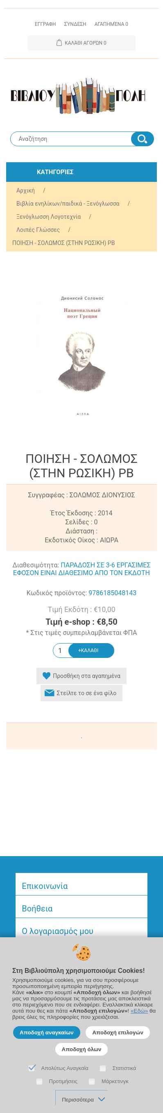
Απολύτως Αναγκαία (64, 1068)
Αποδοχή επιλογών (117, 1032)
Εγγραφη (45, 24)
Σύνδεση (75, 24)
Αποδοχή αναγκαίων (47, 1032)
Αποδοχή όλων (82, 1049)
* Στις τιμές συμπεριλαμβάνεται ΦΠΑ (81, 633)
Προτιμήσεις (63, 1081)
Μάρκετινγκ (115, 1081)
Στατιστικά (124, 1068)
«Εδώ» (139, 1011)
